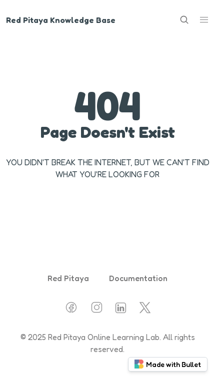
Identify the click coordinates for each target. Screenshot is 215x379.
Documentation (138, 278)
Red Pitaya (68, 278)
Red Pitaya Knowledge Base (61, 20)
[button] (204, 19)
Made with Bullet (167, 364)
